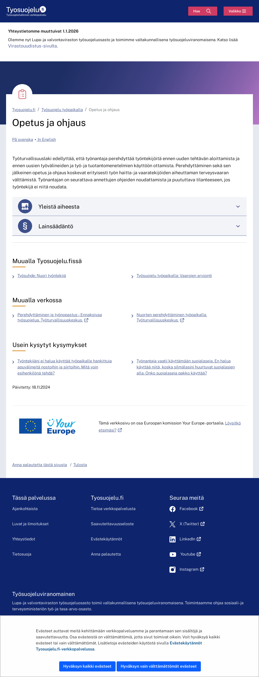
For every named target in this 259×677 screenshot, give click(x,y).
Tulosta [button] (80, 464)
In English (46, 139)
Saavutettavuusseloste (112, 523)
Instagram (192, 569)
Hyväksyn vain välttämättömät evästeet (159, 666)
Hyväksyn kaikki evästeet (87, 666)
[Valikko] (238, 11)
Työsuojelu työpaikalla (62, 109)
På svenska (22, 139)
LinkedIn (190, 539)
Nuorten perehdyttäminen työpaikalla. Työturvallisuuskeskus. (185, 317)
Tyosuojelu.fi (23, 109)
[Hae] (202, 11)
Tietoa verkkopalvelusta (113, 508)
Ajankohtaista (25, 508)
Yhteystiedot (23, 539)
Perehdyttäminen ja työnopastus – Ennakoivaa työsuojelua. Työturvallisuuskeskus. (72, 317)
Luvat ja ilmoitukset (30, 523)
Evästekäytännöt (106, 539)
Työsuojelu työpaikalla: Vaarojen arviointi (174, 275)
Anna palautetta (106, 554)
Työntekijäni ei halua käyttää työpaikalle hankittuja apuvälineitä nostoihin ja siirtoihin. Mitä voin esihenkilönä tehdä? (64, 367)
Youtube (190, 554)
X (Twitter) (192, 523)
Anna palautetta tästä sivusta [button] (39, 464)
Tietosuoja (21, 554)
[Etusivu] (26, 11)
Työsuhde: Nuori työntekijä (41, 275)
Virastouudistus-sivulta (32, 45)
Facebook (191, 508)
